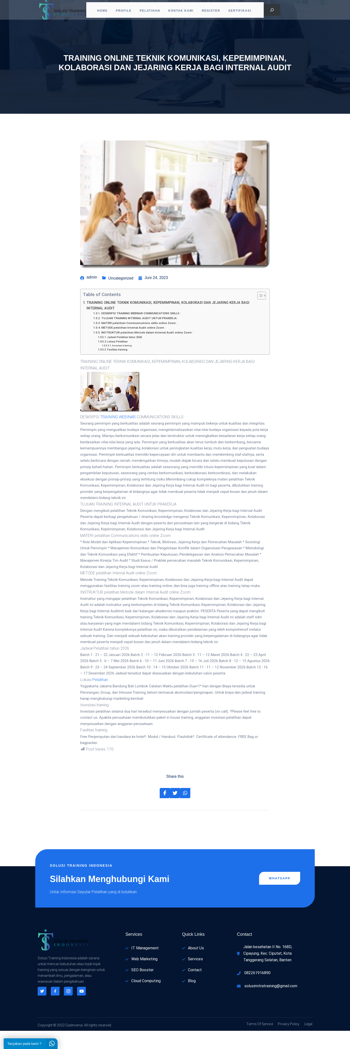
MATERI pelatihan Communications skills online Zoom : (139, 341)
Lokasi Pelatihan (117, 359)
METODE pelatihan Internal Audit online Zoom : (133, 346)
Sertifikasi (244, 11)
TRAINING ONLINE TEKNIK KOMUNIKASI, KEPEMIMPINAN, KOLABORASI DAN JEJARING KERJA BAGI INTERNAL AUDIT (168, 323)
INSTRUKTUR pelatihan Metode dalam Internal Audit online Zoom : (147, 351)
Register (214, 11)
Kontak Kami (182, 11)
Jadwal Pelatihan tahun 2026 (124, 355)
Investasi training (122, 363)
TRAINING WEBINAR (118, 435)
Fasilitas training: (117, 368)
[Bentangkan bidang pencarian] (272, 11)
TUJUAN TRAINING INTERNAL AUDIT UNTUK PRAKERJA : (139, 336)
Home (99, 11)
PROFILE (122, 11)
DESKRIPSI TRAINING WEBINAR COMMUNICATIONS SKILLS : (141, 332)
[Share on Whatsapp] (185, 811)
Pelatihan (150, 11)
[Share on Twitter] (175, 811)
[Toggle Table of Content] (259, 314)
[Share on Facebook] (165, 811)
